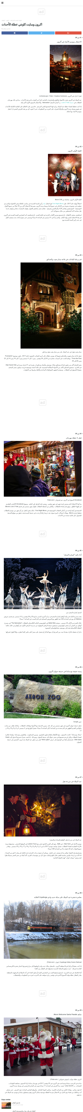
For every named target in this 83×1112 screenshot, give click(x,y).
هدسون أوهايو (16, 1102)
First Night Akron (57, 204)
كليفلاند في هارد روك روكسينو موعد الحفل (24, 1111)
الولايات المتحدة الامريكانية (16, 20)
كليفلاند (3, 20)
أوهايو (7, 20)
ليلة (44, 204)
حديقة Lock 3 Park (67, 102)
